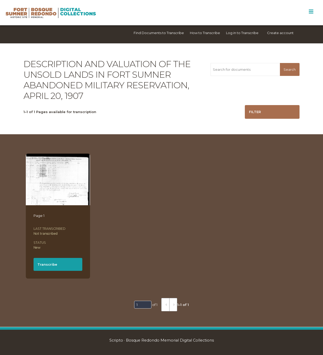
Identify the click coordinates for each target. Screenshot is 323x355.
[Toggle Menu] (311, 11)
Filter (255, 112)
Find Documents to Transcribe (159, 33)
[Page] (142, 305)
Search (290, 69)
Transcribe (47, 264)
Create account (280, 33)
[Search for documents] (245, 69)
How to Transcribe (205, 33)
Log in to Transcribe (242, 33)
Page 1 (39, 216)
